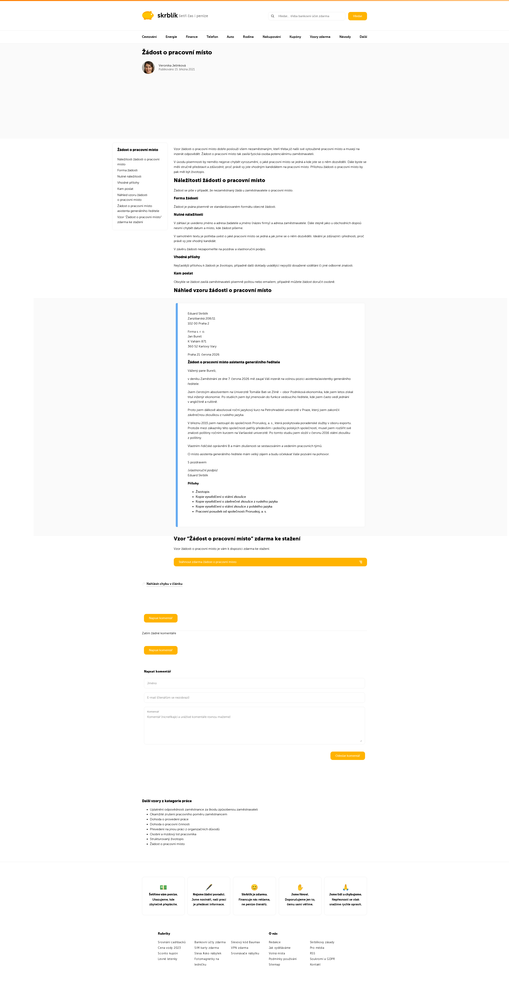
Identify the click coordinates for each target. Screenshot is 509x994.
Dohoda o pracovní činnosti (170, 824)
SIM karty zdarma (206, 947)
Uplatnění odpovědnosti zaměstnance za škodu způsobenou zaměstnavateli (204, 809)
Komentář (153, 711)
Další (363, 37)
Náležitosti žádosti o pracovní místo (138, 162)
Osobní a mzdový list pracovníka (173, 834)
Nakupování (272, 37)
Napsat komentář (161, 618)
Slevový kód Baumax (245, 942)
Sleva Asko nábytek (207, 953)
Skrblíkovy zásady (322, 942)
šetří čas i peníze (193, 16)
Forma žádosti (127, 170)
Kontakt (315, 964)
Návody (345, 37)
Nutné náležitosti (129, 176)
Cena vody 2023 (169, 947)
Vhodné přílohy (128, 182)
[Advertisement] (254, 104)
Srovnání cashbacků (172, 942)
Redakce (275, 942)
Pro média (317, 947)
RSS (312, 953)
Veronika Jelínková (172, 65)
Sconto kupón (168, 953)
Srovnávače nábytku (245, 953)
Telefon (212, 37)
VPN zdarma (239, 947)
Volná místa (277, 953)
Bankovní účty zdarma (209, 942)
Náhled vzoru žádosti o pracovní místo (132, 197)
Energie (171, 37)
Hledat (357, 16)
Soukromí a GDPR (322, 959)
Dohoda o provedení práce (169, 819)
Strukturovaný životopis (167, 839)
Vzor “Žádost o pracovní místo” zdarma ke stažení (139, 219)
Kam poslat (125, 189)
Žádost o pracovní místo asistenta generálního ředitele (138, 208)
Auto (230, 37)
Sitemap (274, 964)
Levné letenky (167, 959)
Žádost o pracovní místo (167, 844)
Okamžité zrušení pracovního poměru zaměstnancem (188, 814)
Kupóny (295, 37)
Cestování (149, 37)
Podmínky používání (283, 959)
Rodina (248, 37)
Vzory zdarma (320, 37)
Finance (192, 37)
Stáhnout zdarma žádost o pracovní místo (270, 562)
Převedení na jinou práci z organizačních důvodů (185, 829)
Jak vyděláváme (280, 947)
